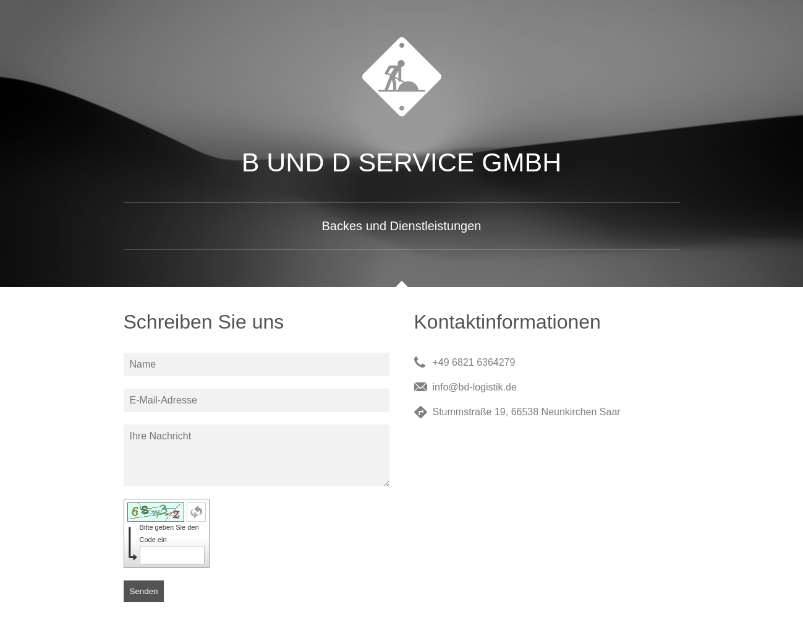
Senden (144, 591)
